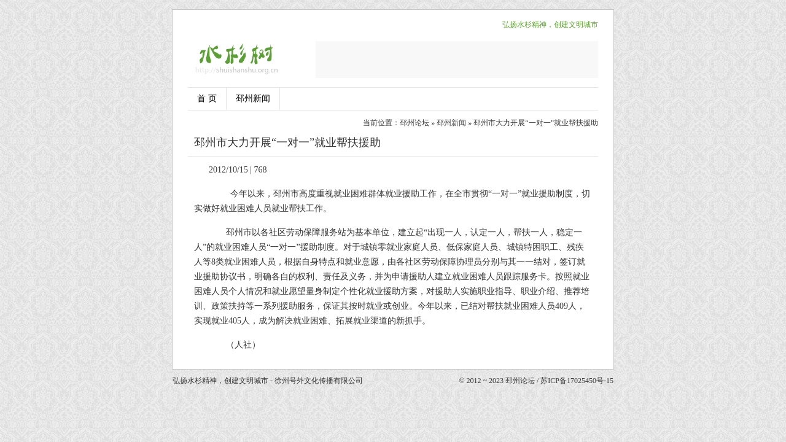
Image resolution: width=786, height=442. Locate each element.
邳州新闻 (253, 98)
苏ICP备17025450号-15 (576, 380)
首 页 (207, 98)
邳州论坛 (414, 122)
